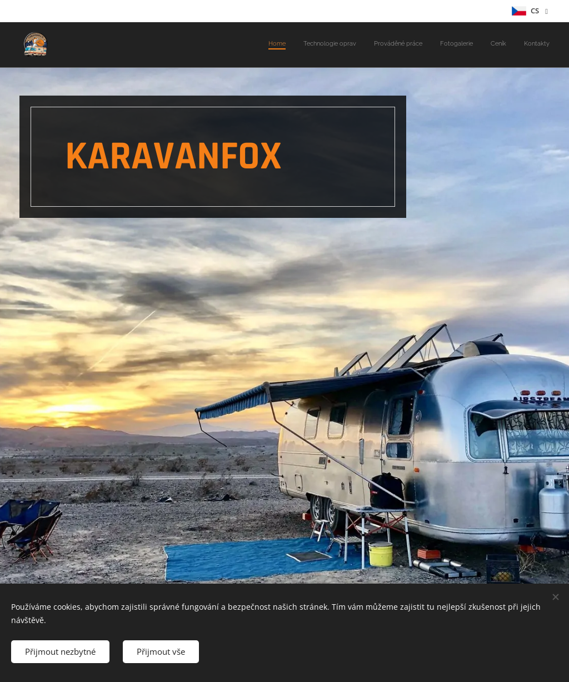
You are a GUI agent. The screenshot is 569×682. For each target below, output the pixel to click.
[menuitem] (464, 45)
